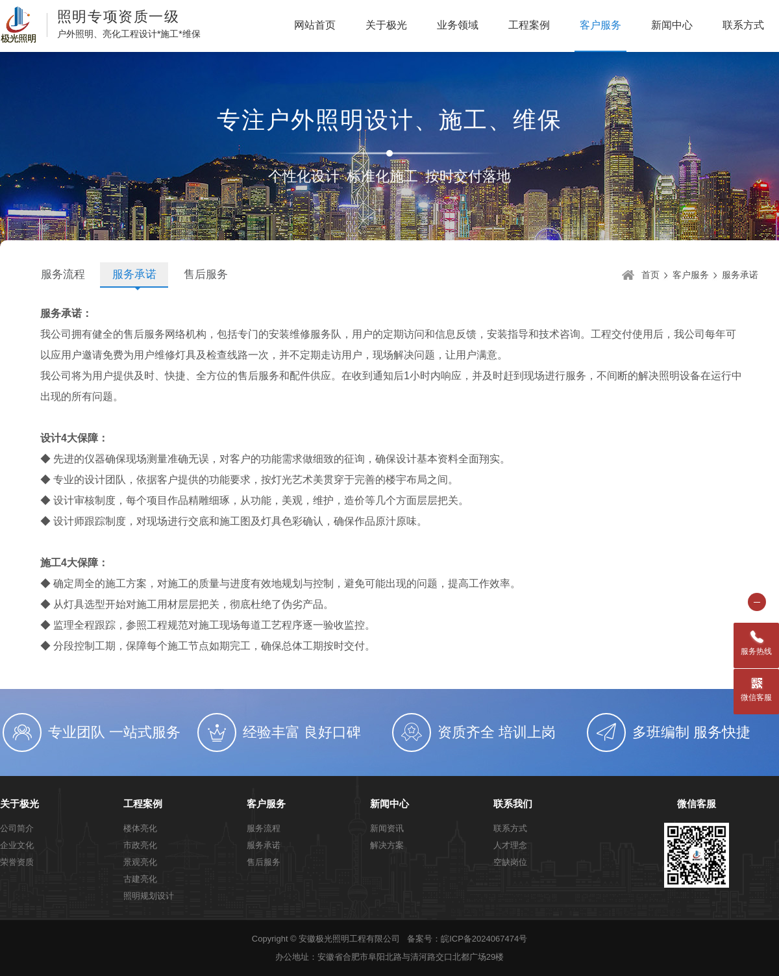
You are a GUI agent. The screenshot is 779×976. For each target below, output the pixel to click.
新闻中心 (672, 25)
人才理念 (510, 845)
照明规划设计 (148, 896)
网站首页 (315, 25)
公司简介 (17, 828)
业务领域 (457, 25)
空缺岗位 (510, 862)
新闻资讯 (387, 828)
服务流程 (63, 274)
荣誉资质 (17, 862)
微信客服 (696, 803)
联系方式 (743, 25)
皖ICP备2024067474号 (484, 939)
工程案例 (529, 25)
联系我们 (512, 803)
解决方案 (387, 845)
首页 (650, 275)
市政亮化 (140, 845)
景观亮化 (140, 862)
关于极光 (386, 25)
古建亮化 (140, 879)
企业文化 (17, 845)
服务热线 (756, 651)
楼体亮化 (140, 828)
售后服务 (206, 274)
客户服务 (600, 25)
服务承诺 (134, 274)
